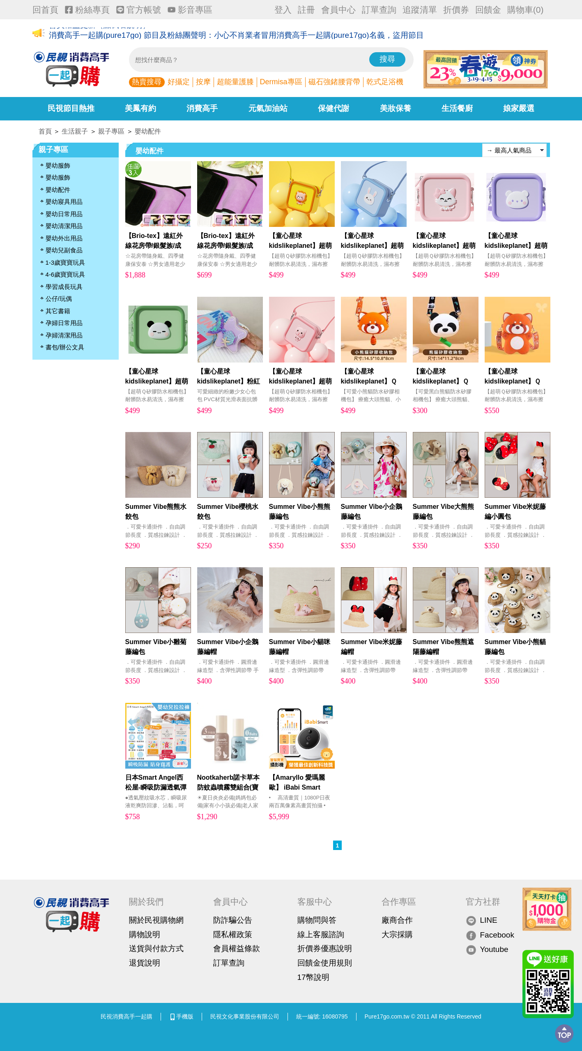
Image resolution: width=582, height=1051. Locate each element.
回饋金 (488, 9)
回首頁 (45, 9)
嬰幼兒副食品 (64, 250)
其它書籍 (58, 310)
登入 (283, 9)
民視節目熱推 (71, 108)
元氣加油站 (268, 108)
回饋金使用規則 (324, 963)
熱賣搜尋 (146, 82)
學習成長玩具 (64, 286)
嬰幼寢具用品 (64, 201)
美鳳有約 (140, 108)
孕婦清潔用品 (64, 335)
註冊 (306, 9)
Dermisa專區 (281, 82)
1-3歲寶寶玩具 (65, 262)
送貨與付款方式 (156, 948)
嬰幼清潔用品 (64, 225)
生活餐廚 (457, 108)
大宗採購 (397, 934)
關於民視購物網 (156, 920)
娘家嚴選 (518, 108)
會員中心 (338, 9)
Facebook (490, 935)
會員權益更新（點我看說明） (99, 33)
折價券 (456, 9)
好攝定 (179, 82)
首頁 (45, 131)
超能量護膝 (235, 82)
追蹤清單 (420, 9)
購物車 (525, 9)
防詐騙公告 (232, 920)
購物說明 (144, 934)
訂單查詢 (379, 9)
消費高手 (202, 108)
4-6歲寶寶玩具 (65, 274)
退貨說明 (144, 963)
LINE (481, 920)
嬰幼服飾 (58, 165)
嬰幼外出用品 (64, 238)
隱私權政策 (232, 934)
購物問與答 (316, 920)
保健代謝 (333, 108)
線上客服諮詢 (320, 934)
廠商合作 (397, 920)
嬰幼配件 (148, 131)
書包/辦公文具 (65, 347)
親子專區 (111, 131)
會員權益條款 (236, 948)
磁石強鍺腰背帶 (334, 82)
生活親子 (75, 131)
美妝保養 (395, 108)
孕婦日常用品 (64, 322)
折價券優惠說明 (324, 948)
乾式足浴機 (384, 82)
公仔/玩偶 (59, 298)
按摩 (203, 82)
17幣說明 (313, 977)
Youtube (487, 950)
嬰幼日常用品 (64, 213)
